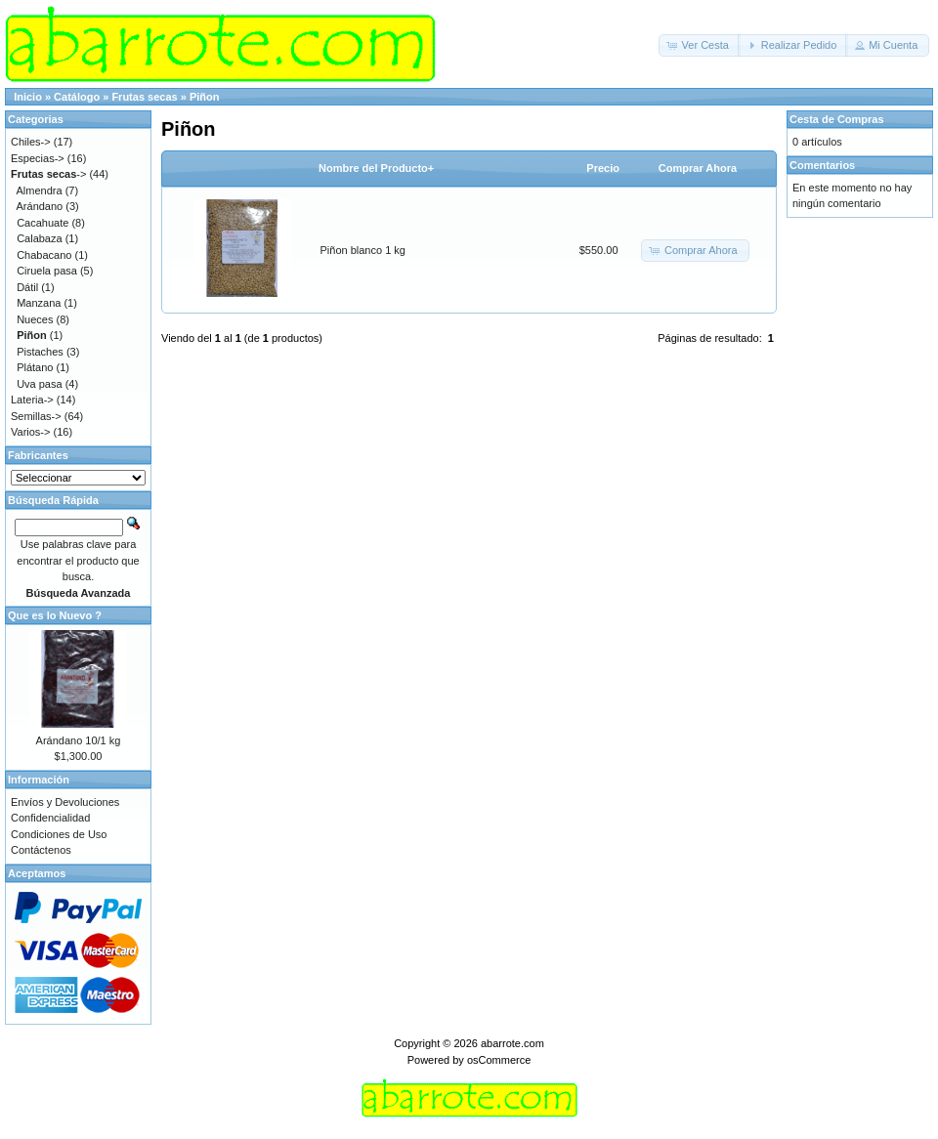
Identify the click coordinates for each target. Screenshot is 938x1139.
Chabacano (44, 255)
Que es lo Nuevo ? (55, 615)
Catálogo (77, 97)
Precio (602, 168)
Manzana (39, 303)
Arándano (40, 206)
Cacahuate (42, 223)
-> (48, 174)
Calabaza (39, 238)
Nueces (35, 319)
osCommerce (499, 1060)
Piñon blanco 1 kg (362, 250)
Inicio (28, 97)
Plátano (35, 367)
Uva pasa (39, 384)
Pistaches (40, 352)
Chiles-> (31, 142)
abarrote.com (512, 1043)
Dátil (27, 287)
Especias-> (37, 158)
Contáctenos (41, 850)
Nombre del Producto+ (376, 168)
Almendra (40, 190)
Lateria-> (32, 399)
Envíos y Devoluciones (65, 802)
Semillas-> (36, 416)
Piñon (205, 97)
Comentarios (822, 165)
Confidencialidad (50, 817)
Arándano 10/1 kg (78, 740)
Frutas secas (144, 97)
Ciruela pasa (47, 270)
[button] (700, 45)
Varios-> (30, 432)
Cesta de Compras (836, 119)
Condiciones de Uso (59, 834)
